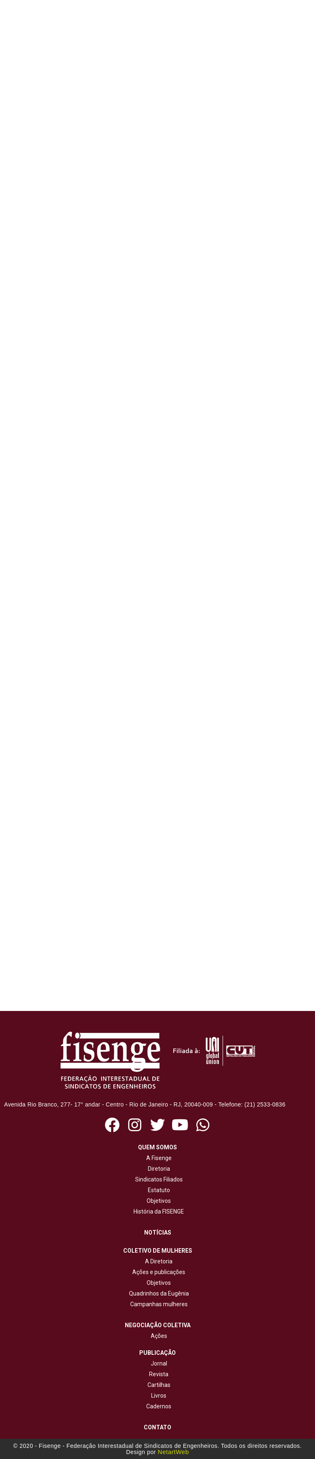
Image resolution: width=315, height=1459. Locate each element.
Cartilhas (158, 1385)
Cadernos (158, 1406)
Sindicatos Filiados (158, 1179)
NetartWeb (173, 1451)
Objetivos (157, 1201)
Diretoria (157, 1168)
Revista (158, 1374)
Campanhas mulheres (158, 1304)
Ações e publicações (157, 1272)
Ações (157, 1336)
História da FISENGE (157, 1211)
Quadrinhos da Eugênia (157, 1293)
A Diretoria (157, 1261)
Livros (158, 1395)
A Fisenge (158, 1158)
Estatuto (157, 1190)
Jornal (159, 1363)
